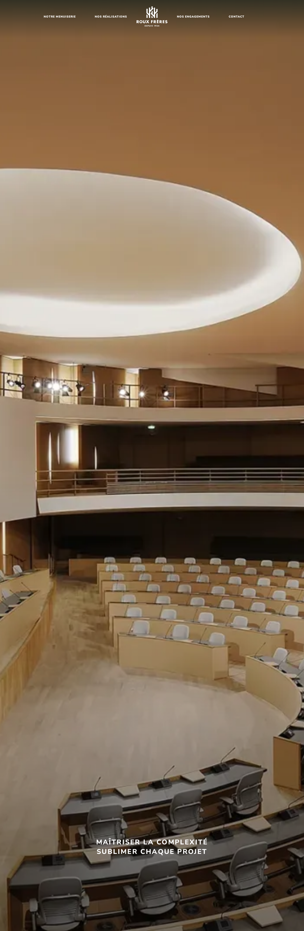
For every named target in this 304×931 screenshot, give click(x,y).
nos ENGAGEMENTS (193, 17)
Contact (236, 17)
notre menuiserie (60, 17)
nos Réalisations (111, 17)
